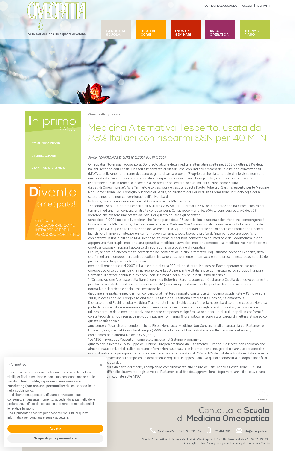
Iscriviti (263, 6)
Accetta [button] (55, 428)
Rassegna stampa (48, 168)
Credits (265, 443)
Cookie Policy (233, 443)
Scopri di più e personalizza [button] (55, 438)
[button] (101, 365)
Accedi (247, 6)
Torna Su (262, 399)
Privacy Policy (214, 443)
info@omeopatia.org (257, 431)
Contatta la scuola (220, 6)
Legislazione (43, 156)
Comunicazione (45, 143)
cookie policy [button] (24, 390)
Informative (251, 443)
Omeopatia (97, 114)
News (115, 114)
